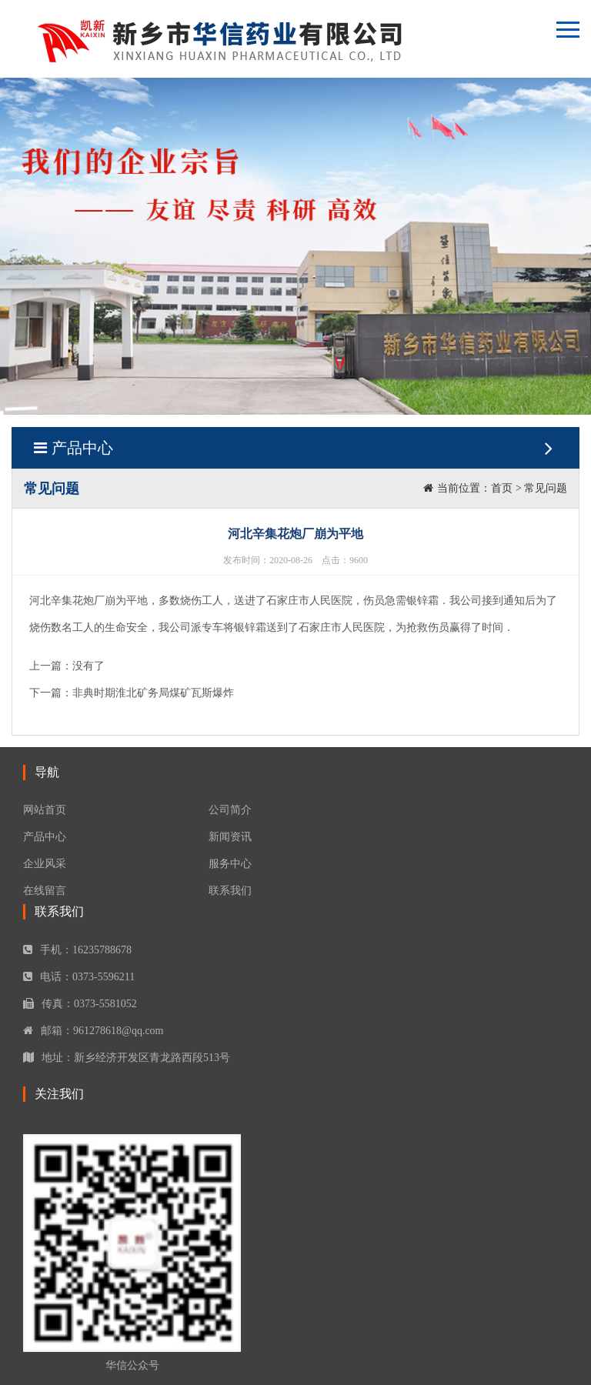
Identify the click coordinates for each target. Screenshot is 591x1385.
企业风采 (44, 863)
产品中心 (295, 448)
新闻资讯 (230, 837)
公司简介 (230, 810)
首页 (502, 488)
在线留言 (44, 890)
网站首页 (44, 810)
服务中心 (230, 863)
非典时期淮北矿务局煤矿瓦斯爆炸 (153, 693)
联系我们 (230, 890)
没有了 (88, 666)
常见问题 (545, 488)
